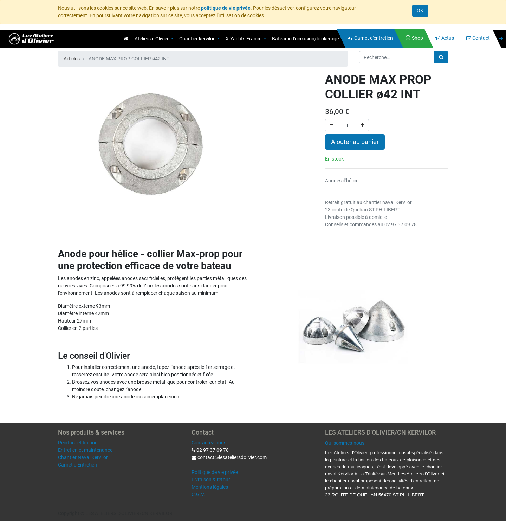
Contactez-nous (209, 442)
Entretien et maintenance (85, 450)
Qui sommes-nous (344, 443)
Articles (72, 58)
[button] (501, 38)
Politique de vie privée (215, 472)
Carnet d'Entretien (77, 465)
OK (420, 10)
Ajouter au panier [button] (355, 141)
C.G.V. (198, 494)
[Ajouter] (362, 125)
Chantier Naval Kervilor (83, 457)
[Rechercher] (441, 57)
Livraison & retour (211, 479)
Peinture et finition (78, 442)
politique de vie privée (226, 8)
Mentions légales (210, 487)
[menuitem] (126, 38)
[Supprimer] (331, 125)
